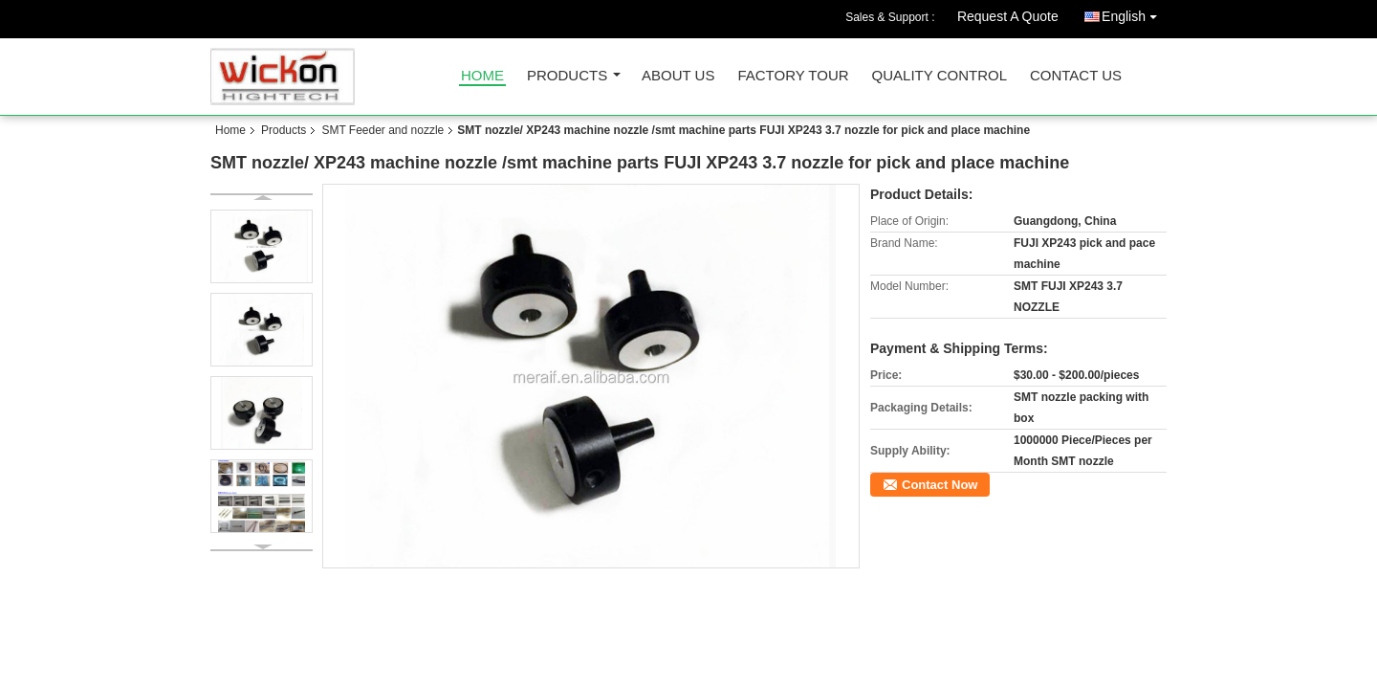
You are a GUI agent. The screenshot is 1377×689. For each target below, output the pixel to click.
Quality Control (939, 76)
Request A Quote (1008, 16)
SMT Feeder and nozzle (382, 130)
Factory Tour (792, 76)
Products (567, 76)
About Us (678, 76)
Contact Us (1076, 76)
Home (482, 76)
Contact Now (939, 485)
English (1134, 13)
